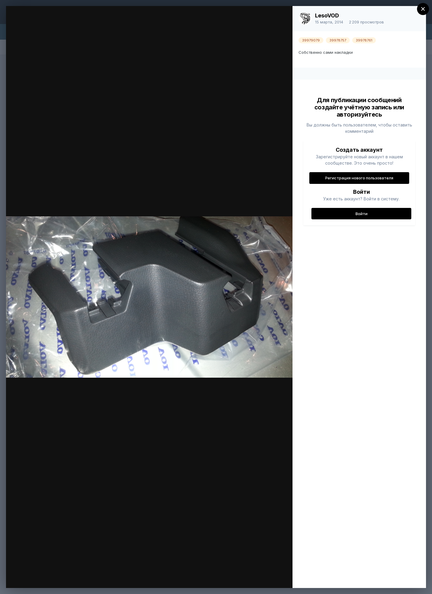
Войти (362, 213)
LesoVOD (327, 15)
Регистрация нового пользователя (359, 177)
